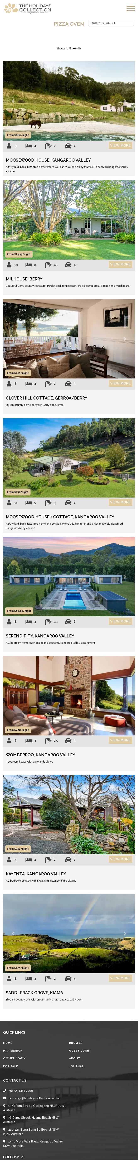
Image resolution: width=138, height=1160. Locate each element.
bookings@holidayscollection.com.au (32, 1098)
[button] (13, 101)
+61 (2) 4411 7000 (18, 1090)
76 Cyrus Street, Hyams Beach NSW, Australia (31, 1120)
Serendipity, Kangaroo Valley (40, 636)
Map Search (13, 1050)
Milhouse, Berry (24, 279)
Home (7, 1042)
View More (120, 145)
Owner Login (14, 1058)
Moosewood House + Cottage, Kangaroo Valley (60, 517)
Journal (76, 1066)
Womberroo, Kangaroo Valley (40, 755)
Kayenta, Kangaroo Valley (36, 874)
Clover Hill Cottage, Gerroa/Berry (46, 398)
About (74, 1058)
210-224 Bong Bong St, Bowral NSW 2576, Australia (31, 1132)
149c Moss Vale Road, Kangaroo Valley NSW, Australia (33, 1143)
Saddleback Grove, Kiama (34, 992)
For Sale (10, 1066)
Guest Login (79, 1050)
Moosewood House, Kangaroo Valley (48, 160)
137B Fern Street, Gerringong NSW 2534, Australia (34, 1108)
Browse (76, 1042)
